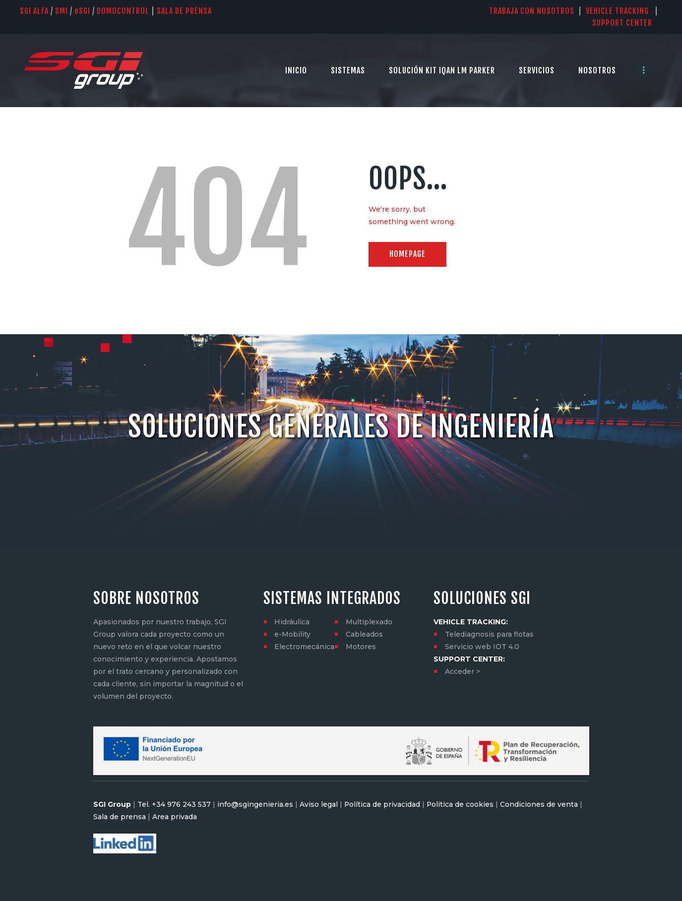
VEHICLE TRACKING (617, 11)
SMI (61, 11)
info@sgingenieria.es (255, 804)
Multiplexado (369, 621)
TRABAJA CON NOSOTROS (531, 11)
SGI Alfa (34, 11)
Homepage (408, 254)
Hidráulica (292, 621)
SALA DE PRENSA (184, 11)
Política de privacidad (382, 804)
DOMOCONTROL (123, 11)
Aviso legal (319, 804)
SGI (82, 11)
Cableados (364, 634)
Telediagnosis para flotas (489, 634)
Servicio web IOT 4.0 (482, 646)
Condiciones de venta (540, 804)
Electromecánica (304, 646)
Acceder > (462, 671)
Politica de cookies (461, 804)
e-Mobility (292, 634)
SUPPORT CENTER (627, 23)
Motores (361, 646)
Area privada (173, 816)
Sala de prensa (119, 816)
